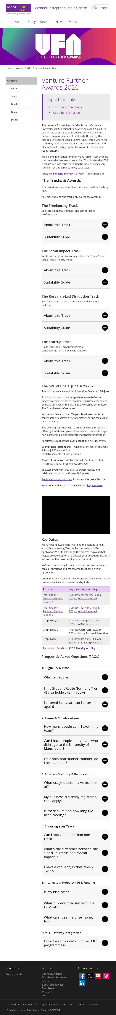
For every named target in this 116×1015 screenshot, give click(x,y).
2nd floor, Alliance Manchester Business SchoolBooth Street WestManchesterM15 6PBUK (54, 984)
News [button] (59, 21)
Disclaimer (11, 1004)
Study (14, 96)
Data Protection (29, 1004)
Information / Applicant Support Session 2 (53, 611)
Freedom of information (88, 1004)
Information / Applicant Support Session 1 (53, 598)
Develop (15, 104)
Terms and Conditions (67, 107)
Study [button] (32, 21)
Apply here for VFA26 (66, 112)
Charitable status (14, 1010)
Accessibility (66, 1004)
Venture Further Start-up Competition (36, 68)
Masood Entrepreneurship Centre (60, 8)
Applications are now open (57, 479)
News (14, 112)
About (14, 88)
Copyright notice (49, 1004)
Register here (95, 485)
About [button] (19, 21)
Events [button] (72, 21)
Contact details (14, 974)
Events (14, 119)
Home (8, 22)
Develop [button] (45, 21)
